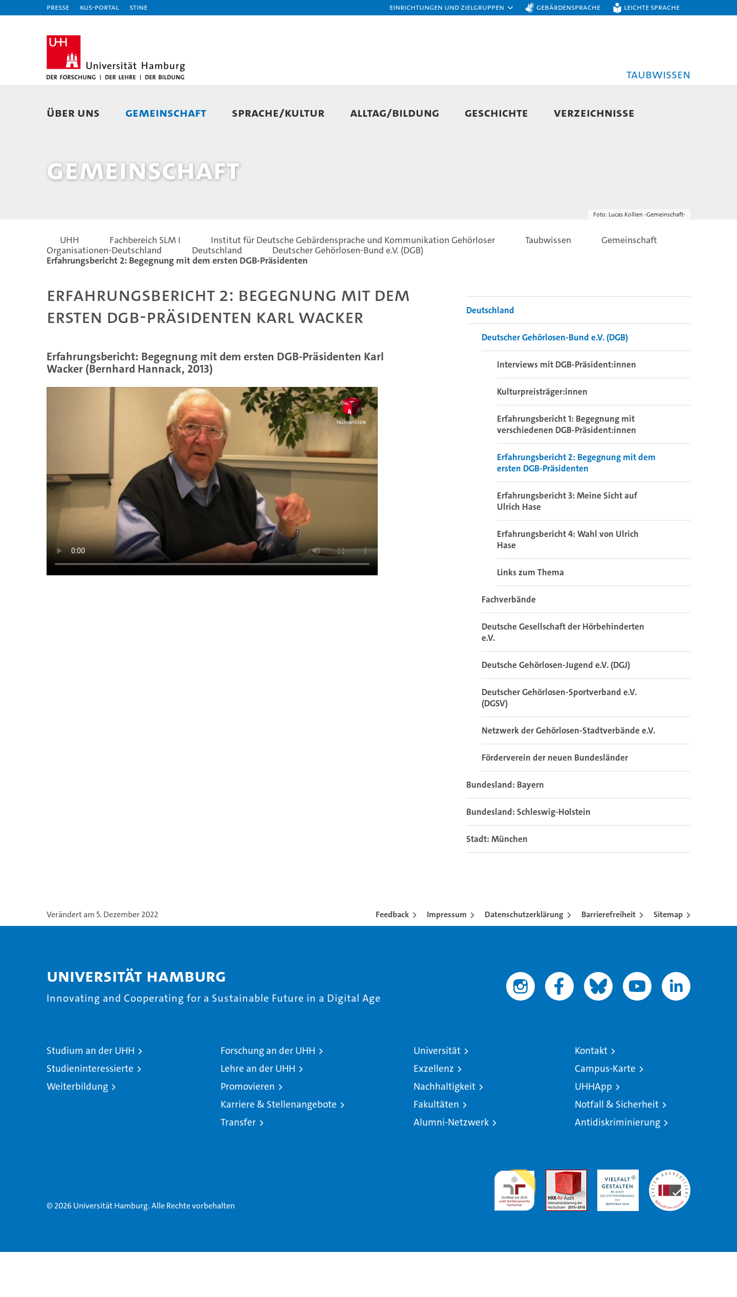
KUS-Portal (99, 7)
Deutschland (490, 355)
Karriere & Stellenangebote (279, 1149)
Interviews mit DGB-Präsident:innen (566, 409)
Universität (437, 1095)
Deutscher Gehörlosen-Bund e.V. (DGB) (555, 382)
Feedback (392, 959)
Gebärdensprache (568, 7)
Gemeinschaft (165, 112)
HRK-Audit (615, 1220)
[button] (451, 7)
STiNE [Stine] (138, 7)
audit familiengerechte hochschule (514, 1231)
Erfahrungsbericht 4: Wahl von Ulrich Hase (568, 584)
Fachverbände (509, 644)
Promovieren (248, 1131)
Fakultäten (436, 1149)
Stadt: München (497, 884)
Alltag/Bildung (394, 112)
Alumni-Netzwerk (451, 1167)
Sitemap (668, 959)
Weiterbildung (77, 1131)
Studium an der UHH (91, 1095)
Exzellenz (434, 1113)
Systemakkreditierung (669, 1220)
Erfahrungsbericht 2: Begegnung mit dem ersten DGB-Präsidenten (576, 507)
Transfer (238, 1167)
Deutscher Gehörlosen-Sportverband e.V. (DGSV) (559, 742)
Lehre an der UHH (258, 1113)
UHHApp (593, 1131)
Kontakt (591, 1095)
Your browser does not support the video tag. (212, 525)
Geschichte (496, 112)
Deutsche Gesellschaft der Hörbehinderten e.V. (563, 677)
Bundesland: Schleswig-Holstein (528, 856)
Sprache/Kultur (278, 112)
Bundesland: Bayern (505, 829)
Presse (58, 7)
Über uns (73, 112)
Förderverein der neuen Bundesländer (555, 802)
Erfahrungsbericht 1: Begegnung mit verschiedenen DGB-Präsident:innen (566, 469)
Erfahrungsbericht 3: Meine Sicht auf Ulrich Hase (567, 546)
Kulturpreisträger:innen (542, 436)
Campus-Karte (605, 1113)
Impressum (447, 959)
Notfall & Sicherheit (617, 1149)
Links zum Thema (530, 617)
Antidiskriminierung (617, 1167)
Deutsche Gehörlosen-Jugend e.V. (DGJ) (556, 710)
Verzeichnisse (594, 112)
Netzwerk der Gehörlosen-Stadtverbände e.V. (568, 775)
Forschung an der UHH (268, 1095)
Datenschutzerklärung (524, 959)
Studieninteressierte (90, 1113)
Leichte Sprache (652, 7)
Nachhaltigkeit (444, 1131)
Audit (555, 1220)
